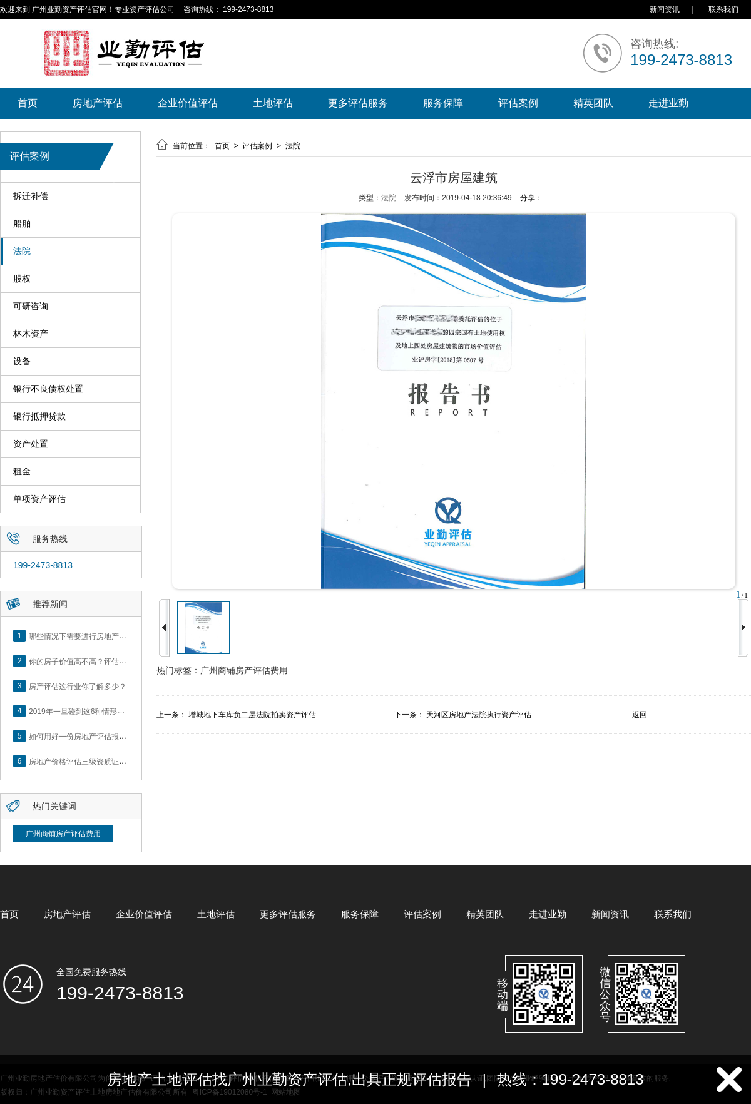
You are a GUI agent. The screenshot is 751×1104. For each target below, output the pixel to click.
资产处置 (30, 444)
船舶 (22, 223)
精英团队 (593, 103)
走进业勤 (668, 103)
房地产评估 (98, 103)
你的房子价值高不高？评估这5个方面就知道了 (106, 661)
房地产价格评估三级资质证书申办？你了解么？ (107, 761)
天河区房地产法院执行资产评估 (478, 714)
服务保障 (443, 103)
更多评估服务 (358, 103)
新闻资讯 (665, 9)
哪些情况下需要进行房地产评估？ (85, 635)
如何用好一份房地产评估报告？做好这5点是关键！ (113, 736)
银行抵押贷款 (39, 416)
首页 (28, 103)
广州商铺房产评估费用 (63, 833)
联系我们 (723, 9)
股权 (22, 278)
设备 (22, 361)
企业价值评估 (188, 103)
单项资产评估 (39, 499)
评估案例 (518, 103)
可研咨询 (30, 306)
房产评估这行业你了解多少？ (77, 686)
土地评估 (273, 103)
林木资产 (30, 333)
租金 (22, 471)
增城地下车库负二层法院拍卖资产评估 (252, 714)
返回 (639, 714)
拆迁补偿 (30, 196)
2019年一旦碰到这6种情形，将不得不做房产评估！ (114, 711)
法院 (22, 251)
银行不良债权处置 (48, 389)
